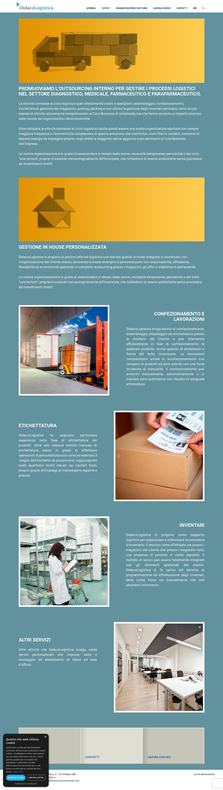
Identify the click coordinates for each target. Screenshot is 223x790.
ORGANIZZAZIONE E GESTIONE (131, 8)
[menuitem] (194, 8)
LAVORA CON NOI (161, 8)
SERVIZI (106, 8)
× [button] (45, 737)
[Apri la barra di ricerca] (203, 8)
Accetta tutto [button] (15, 777)
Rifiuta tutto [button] (36, 777)
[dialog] (26, 760)
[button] (23, 350)
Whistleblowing (56, 781)
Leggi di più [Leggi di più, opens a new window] (18, 771)
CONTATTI (182, 8)
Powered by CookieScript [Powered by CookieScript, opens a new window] (26, 784)
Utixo (77, 781)
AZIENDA (91, 8)
